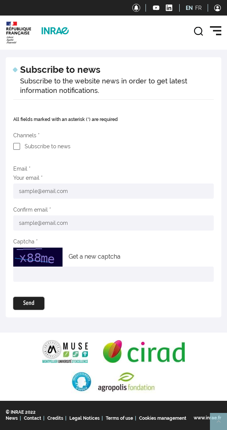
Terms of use (119, 418)
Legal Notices (84, 418)
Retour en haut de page (221, 424)
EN (189, 8)
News (12, 418)
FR (198, 8)
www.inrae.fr (207, 418)
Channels (24, 135)
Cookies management (162, 418)
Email (20, 169)
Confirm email (30, 210)
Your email (26, 178)
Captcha (23, 242)
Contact (32, 418)
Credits (55, 418)
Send (28, 303)
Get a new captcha (95, 256)
